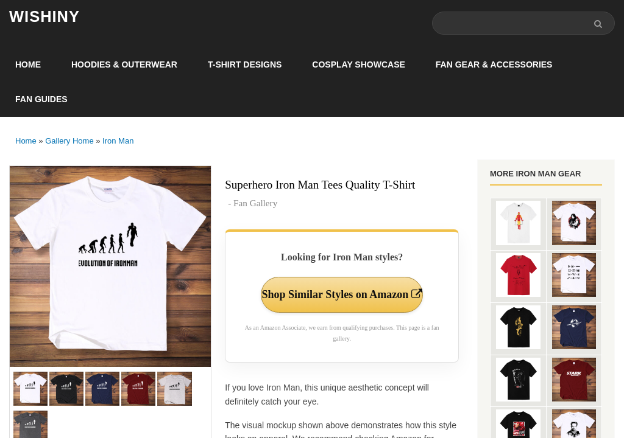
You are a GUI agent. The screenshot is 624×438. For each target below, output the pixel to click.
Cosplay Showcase (358, 64)
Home (28, 64)
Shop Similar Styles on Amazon (342, 294)
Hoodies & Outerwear (124, 64)
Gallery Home (69, 140)
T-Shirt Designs (245, 64)
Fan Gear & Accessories (494, 64)
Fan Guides (41, 99)
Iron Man (117, 140)
